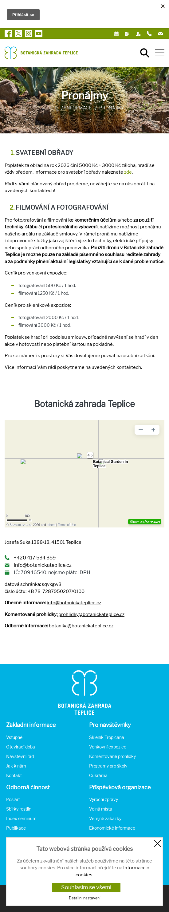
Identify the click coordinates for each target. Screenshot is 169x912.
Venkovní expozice (107, 746)
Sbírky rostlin (18, 808)
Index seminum (21, 818)
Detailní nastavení (84, 898)
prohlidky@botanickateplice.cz (91, 614)
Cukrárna (98, 775)
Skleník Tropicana (106, 737)
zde (128, 172)
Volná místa (100, 808)
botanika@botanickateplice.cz (81, 626)
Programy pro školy (108, 765)
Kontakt (14, 775)
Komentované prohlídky (112, 756)
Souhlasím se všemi (86, 887)
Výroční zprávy (103, 799)
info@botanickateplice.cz (43, 565)
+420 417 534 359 (35, 558)
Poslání (13, 799)
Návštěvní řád (20, 756)
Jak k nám (16, 765)
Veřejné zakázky (105, 818)
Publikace (16, 828)
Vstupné (14, 737)
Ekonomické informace (112, 828)
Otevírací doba (20, 746)
